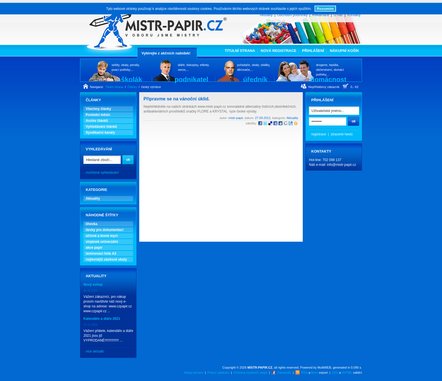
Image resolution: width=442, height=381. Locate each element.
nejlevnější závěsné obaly (106, 259)
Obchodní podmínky (292, 15)
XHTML (347, 372)
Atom (314, 372)
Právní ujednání (218, 372)
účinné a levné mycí (102, 236)
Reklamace (320, 15)
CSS (335, 372)
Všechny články (98, 109)
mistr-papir (235, 118)
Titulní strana (240, 51)
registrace (318, 134)
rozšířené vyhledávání (102, 173)
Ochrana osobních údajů (250, 372)
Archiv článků (97, 121)
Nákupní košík (344, 51)
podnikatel (191, 79)
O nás (338, 15)
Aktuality (266, 15)
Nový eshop (93, 285)
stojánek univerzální (102, 242)
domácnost (328, 79)
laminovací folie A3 (101, 254)
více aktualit (94, 351)
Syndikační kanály (100, 133)
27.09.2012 (262, 118)
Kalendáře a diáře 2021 (101, 319)
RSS (304, 372)
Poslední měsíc (98, 115)
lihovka (91, 224)
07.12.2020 (90, 324)
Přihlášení (313, 51)
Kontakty (354, 15)
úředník (255, 79)
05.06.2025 (90, 290)
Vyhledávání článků (101, 127)
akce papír (94, 248)
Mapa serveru (193, 372)
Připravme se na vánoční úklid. (176, 98)
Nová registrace (278, 51)
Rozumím (325, 8)
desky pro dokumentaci (104, 230)
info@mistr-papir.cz (341, 165)
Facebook (284, 372)
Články (132, 87)
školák (131, 79)
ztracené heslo (342, 134)
